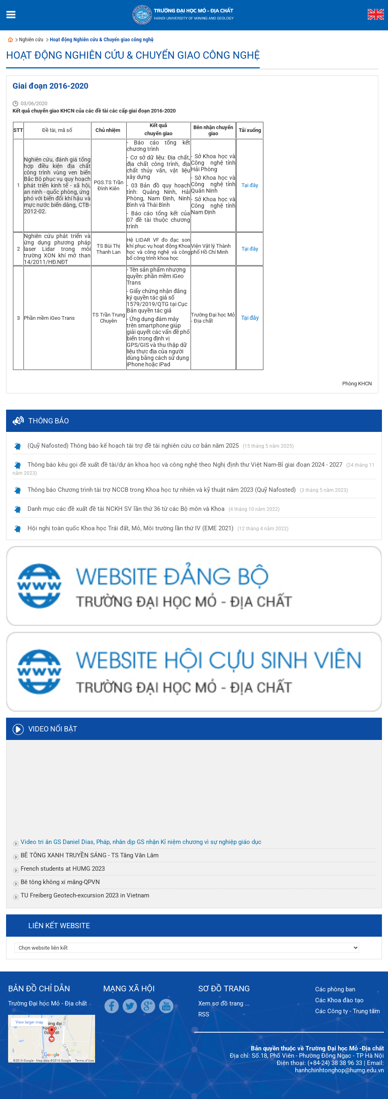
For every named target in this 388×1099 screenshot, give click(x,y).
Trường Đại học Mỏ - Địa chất (47, 1003)
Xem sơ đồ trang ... (224, 1003)
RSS (203, 1014)
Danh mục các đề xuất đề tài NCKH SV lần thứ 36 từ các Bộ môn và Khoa (126, 508)
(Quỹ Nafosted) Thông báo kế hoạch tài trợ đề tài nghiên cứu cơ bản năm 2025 (133, 445)
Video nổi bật (52, 729)
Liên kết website (59, 925)
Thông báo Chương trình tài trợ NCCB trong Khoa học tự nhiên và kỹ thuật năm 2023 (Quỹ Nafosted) (162, 489)
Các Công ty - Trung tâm (347, 1011)
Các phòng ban (335, 989)
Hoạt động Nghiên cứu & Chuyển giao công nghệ (101, 39)
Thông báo (48, 421)
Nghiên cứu (31, 39)
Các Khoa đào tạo (339, 1000)
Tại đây (250, 185)
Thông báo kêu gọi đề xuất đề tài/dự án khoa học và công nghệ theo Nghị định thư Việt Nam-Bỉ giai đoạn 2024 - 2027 (185, 464)
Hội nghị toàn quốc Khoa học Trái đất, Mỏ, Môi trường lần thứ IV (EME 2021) (130, 528)
